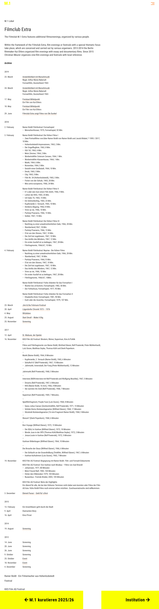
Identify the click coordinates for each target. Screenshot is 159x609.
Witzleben (27, 313)
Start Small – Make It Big (33, 317)
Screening (27, 321)
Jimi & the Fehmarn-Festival (34, 305)
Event (25, 558)
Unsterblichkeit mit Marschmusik (36, 77)
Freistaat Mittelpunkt (62, 101)
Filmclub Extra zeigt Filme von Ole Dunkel (40, 113)
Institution (138, 599)
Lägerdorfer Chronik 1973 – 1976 (36, 309)
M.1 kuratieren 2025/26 (49, 599)
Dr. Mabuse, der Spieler (32, 335)
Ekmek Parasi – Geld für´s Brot (35, 493)
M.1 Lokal (9, 21)
